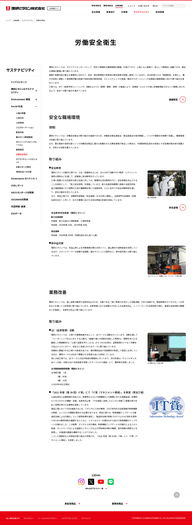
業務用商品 (108, 5)
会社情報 (96, 11)
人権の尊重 (21, 113)
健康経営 (20, 149)
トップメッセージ (19, 81)
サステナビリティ (142, 11)
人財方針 (20, 117)
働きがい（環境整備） (24, 137)
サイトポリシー (29, 518)
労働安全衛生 (22, 154)
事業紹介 (110, 11)
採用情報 (160, 11)
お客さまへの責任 (23, 166)
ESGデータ (16, 213)
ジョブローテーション (25, 127)
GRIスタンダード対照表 (22, 192)
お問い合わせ (144, 6)
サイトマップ (85, 518)
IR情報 (124, 11)
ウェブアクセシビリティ (69, 518)
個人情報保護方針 (13, 518)
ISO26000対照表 (19, 199)
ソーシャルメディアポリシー (48, 518)
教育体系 (20, 132)
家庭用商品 (96, 5)
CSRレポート (17, 185)
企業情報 (119, 5)
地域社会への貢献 (23, 171)
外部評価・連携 (18, 206)
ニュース (131, 6)
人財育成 (20, 122)
